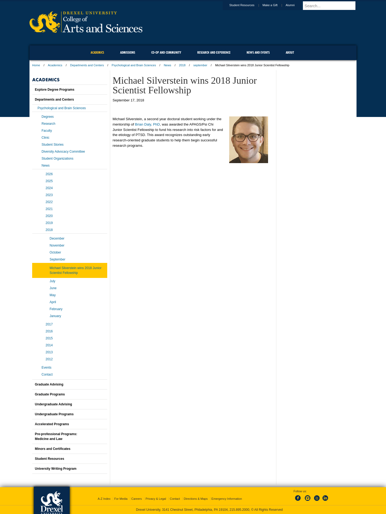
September (57, 259)
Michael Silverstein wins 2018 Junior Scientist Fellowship (75, 270)
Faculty (47, 131)
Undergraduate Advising (53, 404)
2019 (49, 223)
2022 (49, 202)
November (57, 245)
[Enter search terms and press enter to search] (332, 5)
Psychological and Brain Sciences (134, 65)
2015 (49, 338)
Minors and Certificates (52, 449)
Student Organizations (57, 158)
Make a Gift (275, 5)
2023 (49, 195)
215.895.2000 (239, 510)
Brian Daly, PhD (147, 124)
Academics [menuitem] (97, 52)
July (52, 281)
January (55, 316)
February (56, 309)
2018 (182, 65)
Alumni (295, 5)
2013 (49, 352)
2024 (49, 188)
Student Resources (247, 5)
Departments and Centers (87, 65)
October (55, 252)
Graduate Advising (49, 384)
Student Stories (53, 144)
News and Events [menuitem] (258, 52)
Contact (47, 374)
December (57, 238)
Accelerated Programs (52, 424)
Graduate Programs (50, 394)
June (53, 288)
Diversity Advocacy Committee (63, 151)
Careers (136, 498)
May (53, 295)
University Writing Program (55, 469)
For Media (121, 498)
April (53, 302)
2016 (49, 331)
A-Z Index (104, 498)
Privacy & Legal (156, 498)
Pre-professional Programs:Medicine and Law (56, 436)
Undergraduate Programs (54, 414)
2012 (49, 359)
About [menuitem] (290, 52)
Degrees (48, 117)
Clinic (45, 137)
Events (46, 367)
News (167, 65)
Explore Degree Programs (54, 89)
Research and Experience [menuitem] (214, 52)
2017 (49, 324)
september (200, 65)
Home (36, 65)
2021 (49, 209)
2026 (49, 174)
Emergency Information (226, 498)
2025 (49, 181)
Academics (55, 65)
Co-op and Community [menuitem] (166, 52)
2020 (49, 216)
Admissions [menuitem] (127, 52)
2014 (49, 345)
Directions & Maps (195, 498)
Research (48, 124)
